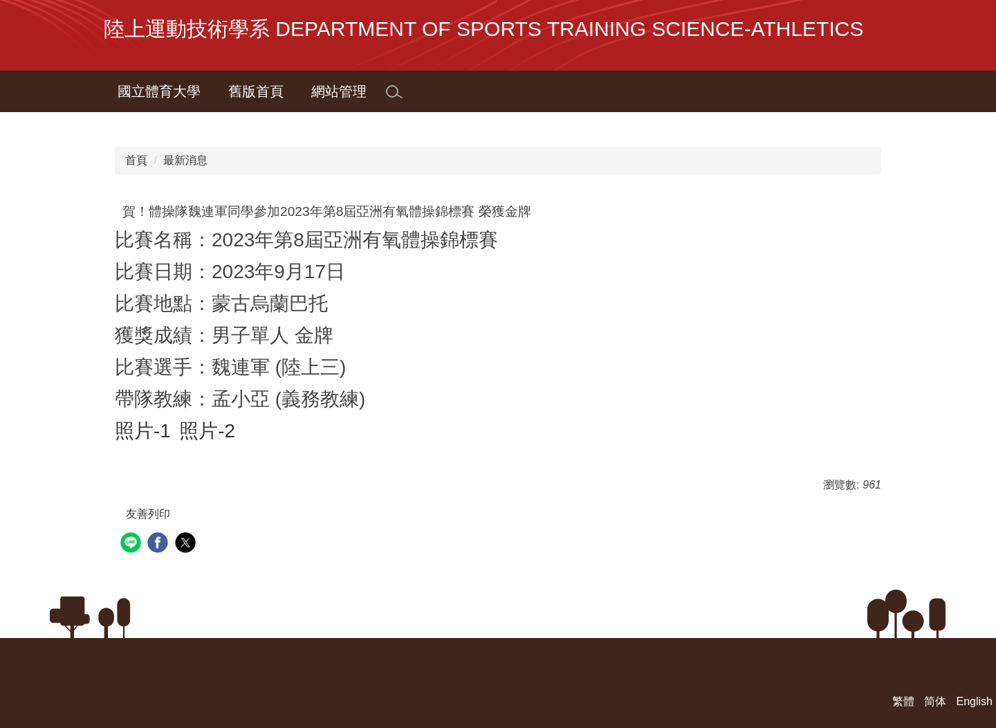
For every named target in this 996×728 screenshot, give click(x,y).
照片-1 (143, 431)
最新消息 (185, 160)
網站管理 (339, 91)
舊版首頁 (256, 91)
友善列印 (148, 514)
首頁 (136, 160)
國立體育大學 (159, 91)
